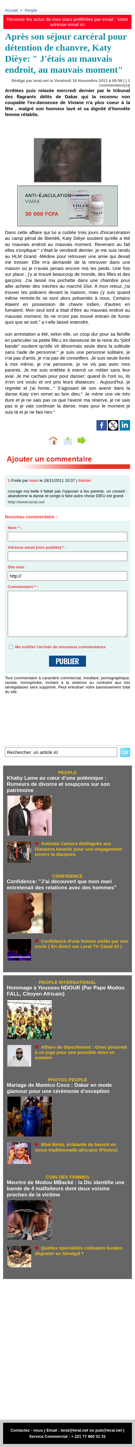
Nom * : (15, 527)
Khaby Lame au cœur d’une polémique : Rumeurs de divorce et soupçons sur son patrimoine (58, 784)
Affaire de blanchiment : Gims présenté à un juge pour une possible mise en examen (81, 1052)
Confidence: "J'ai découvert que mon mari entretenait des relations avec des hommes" (62, 885)
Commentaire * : (23, 586)
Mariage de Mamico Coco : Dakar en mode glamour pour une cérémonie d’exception (59, 1088)
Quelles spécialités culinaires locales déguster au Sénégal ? (78, 1250)
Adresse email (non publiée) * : (37, 547)
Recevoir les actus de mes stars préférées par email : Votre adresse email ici (67, 22)
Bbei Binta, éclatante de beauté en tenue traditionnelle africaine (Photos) (76, 1147)
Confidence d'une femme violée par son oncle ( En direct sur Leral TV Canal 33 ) (81, 943)
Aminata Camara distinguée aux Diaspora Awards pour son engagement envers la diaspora (78, 849)
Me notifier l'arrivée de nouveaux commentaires (60, 647)
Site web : (17, 567)
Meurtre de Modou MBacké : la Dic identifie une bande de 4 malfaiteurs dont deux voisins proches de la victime (66, 1189)
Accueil (11, 10)
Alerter (84, 480)
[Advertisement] (64, 1349)
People (31, 10)
